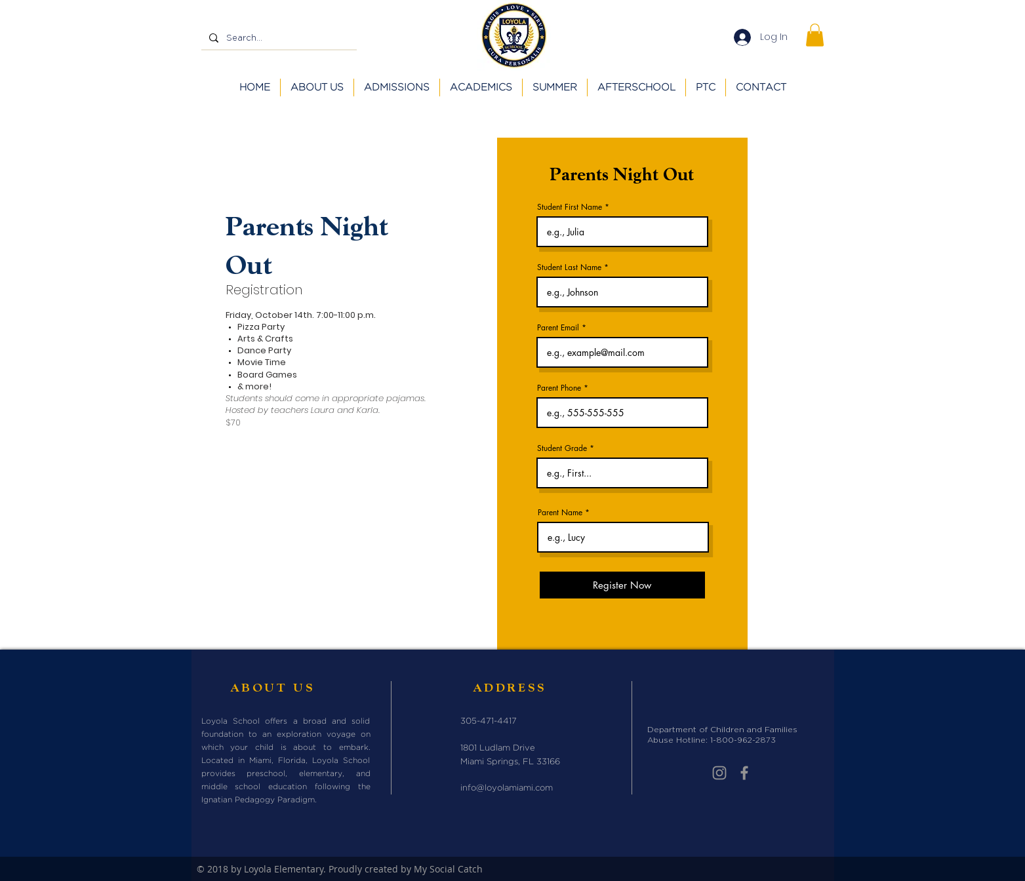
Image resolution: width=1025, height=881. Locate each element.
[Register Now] (622, 585)
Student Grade (562, 448)
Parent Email (558, 328)
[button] (814, 35)
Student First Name (569, 207)
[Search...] (277, 38)
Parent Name (560, 513)
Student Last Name (569, 267)
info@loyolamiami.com (506, 788)
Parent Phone (559, 388)
